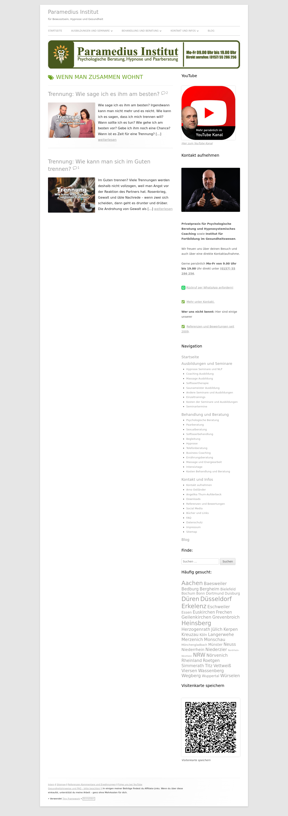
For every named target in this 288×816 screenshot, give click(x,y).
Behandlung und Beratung (140, 30)
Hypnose (192, 443)
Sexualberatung (196, 429)
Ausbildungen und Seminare (90, 30)
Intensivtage (194, 466)
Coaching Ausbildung (200, 373)
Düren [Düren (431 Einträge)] (190, 599)
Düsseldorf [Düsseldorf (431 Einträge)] (216, 599)
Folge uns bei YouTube (130, 784)
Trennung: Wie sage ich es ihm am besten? (104, 94)
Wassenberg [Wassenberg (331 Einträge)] (211, 670)
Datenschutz (194, 522)
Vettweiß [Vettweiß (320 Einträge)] (222, 665)
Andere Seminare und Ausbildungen (209, 392)
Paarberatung (195, 424)
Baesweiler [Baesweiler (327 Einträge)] (215, 583)
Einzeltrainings (195, 397)
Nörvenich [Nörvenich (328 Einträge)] (217, 655)
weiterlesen (107, 140)
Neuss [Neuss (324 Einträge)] (230, 644)
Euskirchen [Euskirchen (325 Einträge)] (204, 612)
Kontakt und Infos (183, 30)
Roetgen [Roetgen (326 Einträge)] (211, 660)
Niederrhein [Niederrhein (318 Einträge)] (192, 649)
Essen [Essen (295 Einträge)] (186, 612)
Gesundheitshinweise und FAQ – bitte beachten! (74, 788)
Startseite (55, 30)
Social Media (194, 508)
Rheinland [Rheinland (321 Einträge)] (191, 660)
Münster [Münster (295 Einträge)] (215, 645)
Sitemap (191, 531)
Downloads (193, 499)
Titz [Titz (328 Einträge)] (208, 665)
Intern (51, 784)
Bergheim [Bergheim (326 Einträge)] (209, 589)
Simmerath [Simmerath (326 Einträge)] (192, 665)
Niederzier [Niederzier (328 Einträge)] (216, 649)
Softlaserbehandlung (199, 434)
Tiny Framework (71, 798)
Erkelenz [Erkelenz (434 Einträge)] (193, 606)
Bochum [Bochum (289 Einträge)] (188, 593)
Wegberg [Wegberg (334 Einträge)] (191, 675)
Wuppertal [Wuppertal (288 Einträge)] (210, 676)
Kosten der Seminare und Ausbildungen (212, 401)
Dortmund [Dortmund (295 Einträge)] (215, 593)
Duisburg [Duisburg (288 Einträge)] (232, 593)
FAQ (188, 517)
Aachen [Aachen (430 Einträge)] (192, 583)
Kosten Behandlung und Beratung (208, 471)
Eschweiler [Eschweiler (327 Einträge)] (218, 606)
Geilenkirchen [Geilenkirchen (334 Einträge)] (196, 617)
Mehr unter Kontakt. (201, 301)
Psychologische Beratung (202, 420)
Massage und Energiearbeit (204, 462)
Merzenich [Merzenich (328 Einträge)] (192, 639)
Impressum (193, 527)
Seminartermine (196, 406)
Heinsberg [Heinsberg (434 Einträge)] (196, 623)
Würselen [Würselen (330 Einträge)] (230, 675)
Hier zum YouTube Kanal (197, 143)
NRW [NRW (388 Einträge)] (199, 655)
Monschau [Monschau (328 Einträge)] (214, 639)
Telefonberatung (196, 448)
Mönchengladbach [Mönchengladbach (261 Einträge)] (194, 644)
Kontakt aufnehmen (199, 485)
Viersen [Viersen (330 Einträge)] (189, 670)
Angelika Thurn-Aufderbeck (203, 494)
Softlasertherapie (197, 383)
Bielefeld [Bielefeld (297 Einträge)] (228, 589)
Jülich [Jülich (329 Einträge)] (216, 629)
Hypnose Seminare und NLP (204, 369)
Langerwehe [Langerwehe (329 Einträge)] (221, 634)
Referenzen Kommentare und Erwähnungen (92, 784)
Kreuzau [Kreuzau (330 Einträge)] (189, 634)
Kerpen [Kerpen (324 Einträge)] (230, 629)
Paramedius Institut (73, 12)
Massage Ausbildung (199, 378)
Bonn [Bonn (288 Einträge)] (200, 593)
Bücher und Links (197, 512)
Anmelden (88, 798)
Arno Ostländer (196, 489)
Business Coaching (198, 452)
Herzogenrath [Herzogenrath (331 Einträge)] (195, 629)
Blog (211, 30)
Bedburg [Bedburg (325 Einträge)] (190, 589)
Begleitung (193, 438)
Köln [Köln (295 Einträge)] (203, 635)
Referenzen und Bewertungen (205, 503)
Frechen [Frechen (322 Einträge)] (224, 612)
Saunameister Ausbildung (203, 387)
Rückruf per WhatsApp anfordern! (209, 287)
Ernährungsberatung (199, 457)
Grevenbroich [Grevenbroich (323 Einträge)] (226, 617)
